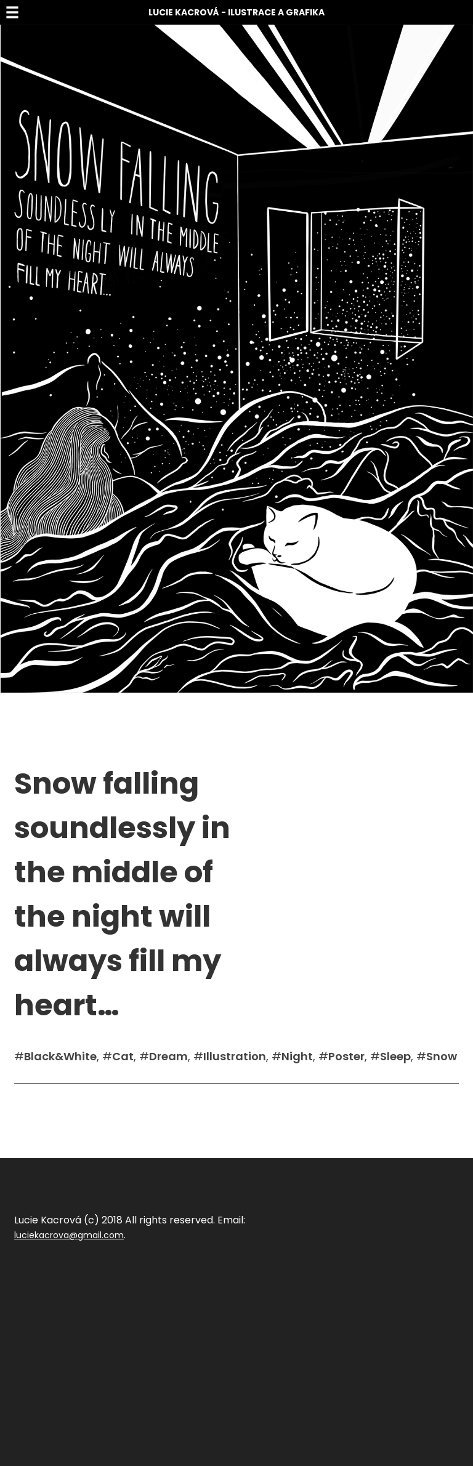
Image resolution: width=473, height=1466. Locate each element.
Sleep (395, 1056)
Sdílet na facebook (54, 1102)
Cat (123, 1056)
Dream (168, 1056)
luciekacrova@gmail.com (69, 1235)
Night (297, 1056)
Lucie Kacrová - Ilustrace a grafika (236, 12)
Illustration (234, 1056)
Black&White (60, 1056)
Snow (441, 1056)
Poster (346, 1056)
